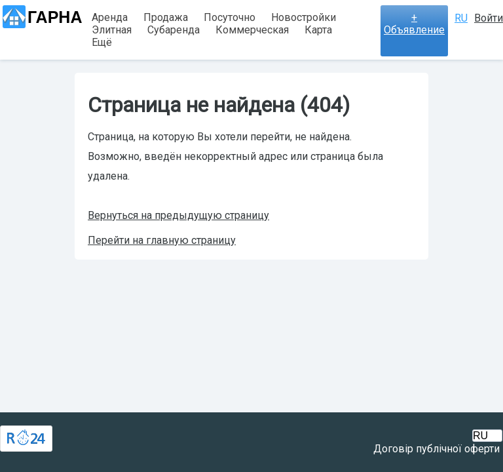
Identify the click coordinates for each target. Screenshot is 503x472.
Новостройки (303, 17)
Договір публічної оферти (436, 448)
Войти (488, 18)
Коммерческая (252, 30)
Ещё (102, 42)
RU (461, 18)
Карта (318, 30)
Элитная (112, 30)
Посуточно (229, 17)
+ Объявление (414, 23)
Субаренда (173, 30)
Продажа (165, 17)
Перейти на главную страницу (162, 240)
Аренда (110, 17)
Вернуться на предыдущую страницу (178, 215)
